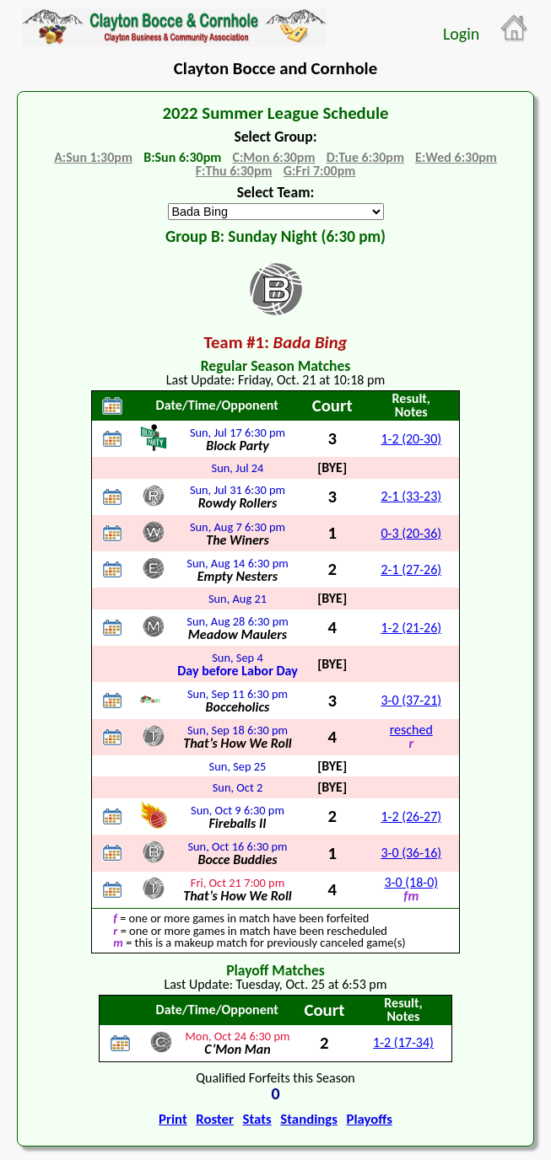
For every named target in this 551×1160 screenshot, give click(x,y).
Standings (309, 1119)
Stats (257, 1119)
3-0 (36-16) (411, 853)
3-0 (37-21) (411, 700)
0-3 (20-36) (411, 533)
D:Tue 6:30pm (365, 157)
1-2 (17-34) (403, 1042)
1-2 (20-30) (411, 439)
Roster (215, 1119)
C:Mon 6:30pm (273, 157)
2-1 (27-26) (411, 569)
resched (411, 730)
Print (173, 1119)
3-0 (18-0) (411, 882)
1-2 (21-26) (411, 628)
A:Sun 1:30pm (93, 157)
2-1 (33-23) (411, 496)
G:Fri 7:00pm (320, 171)
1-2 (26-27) (411, 816)
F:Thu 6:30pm (234, 171)
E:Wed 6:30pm (456, 157)
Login (461, 34)
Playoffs (369, 1119)
